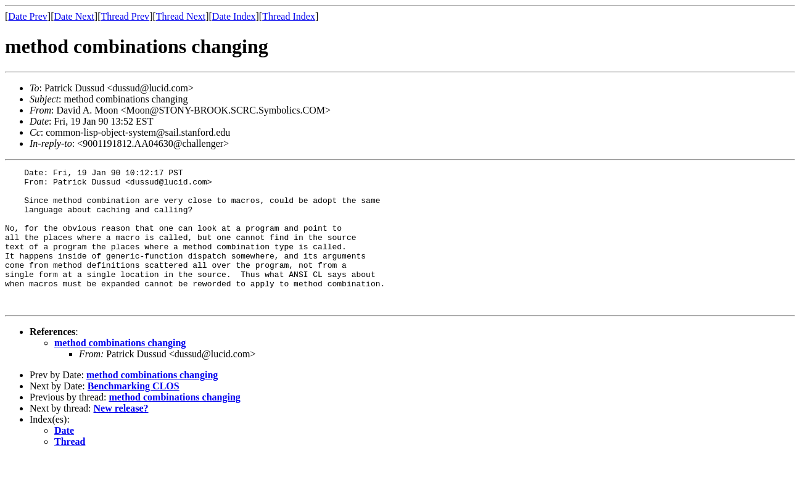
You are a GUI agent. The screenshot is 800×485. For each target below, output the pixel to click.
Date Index (234, 16)
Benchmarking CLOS (133, 413)
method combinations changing (120, 370)
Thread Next (180, 16)
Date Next (74, 16)
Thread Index (288, 16)
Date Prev (27, 16)
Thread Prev (125, 16)
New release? (121, 436)
